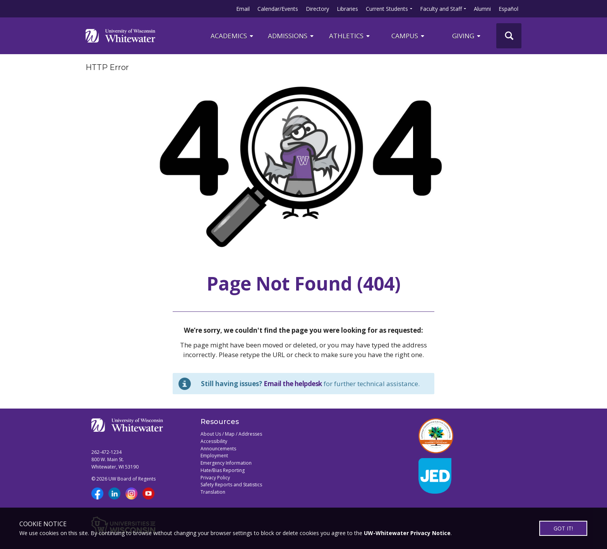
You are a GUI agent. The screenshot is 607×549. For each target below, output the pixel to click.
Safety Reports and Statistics (231, 484)
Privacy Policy (215, 477)
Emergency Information (226, 463)
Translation (213, 492)
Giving (467, 35)
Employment (214, 455)
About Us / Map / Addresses (231, 434)
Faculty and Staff (441, 8)
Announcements (218, 448)
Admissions (291, 35)
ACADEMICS (232, 35)
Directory (317, 8)
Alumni (482, 8)
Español (508, 8)
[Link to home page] (120, 35)
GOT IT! (563, 528)
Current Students (387, 8)
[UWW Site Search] (508, 35)
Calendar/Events (277, 8)
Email (243, 8)
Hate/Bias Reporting (223, 470)
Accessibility (214, 441)
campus (408, 35)
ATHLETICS (350, 35)
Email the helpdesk (293, 383)
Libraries (347, 8)
